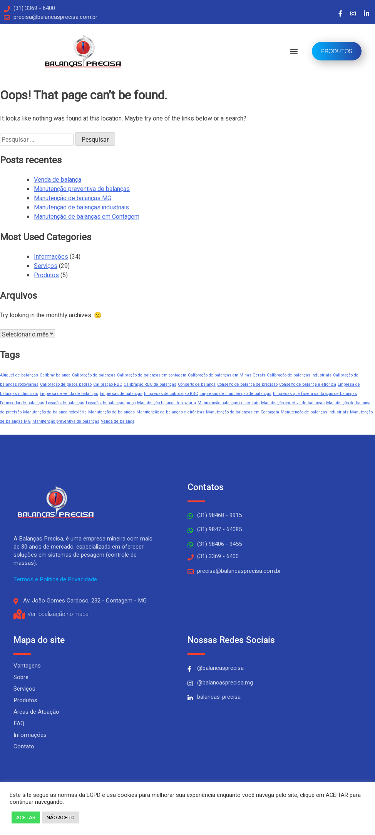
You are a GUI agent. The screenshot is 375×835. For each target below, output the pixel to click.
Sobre (20, 677)
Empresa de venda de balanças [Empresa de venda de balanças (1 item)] (69, 394)
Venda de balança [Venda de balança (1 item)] (117, 421)
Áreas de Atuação (36, 712)
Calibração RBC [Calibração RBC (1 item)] (107, 384)
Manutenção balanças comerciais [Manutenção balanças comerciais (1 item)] (228, 403)
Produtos (46, 275)
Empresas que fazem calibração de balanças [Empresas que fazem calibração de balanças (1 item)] (315, 394)
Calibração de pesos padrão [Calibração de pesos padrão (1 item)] (66, 384)
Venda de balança (57, 179)
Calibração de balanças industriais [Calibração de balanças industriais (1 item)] (299, 375)
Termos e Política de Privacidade (55, 579)
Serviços (45, 266)
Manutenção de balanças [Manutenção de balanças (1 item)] (111, 412)
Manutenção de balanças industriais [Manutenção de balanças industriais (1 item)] (314, 412)
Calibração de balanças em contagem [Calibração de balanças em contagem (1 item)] (151, 375)
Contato (23, 746)
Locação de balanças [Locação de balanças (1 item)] (65, 403)
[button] (293, 51)
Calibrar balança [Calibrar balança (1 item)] (55, 375)
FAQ (18, 723)
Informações (51, 256)
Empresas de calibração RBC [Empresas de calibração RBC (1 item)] (171, 394)
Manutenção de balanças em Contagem (86, 216)
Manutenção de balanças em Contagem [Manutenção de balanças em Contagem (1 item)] (242, 412)
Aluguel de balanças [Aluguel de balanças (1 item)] (19, 375)
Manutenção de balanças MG (72, 198)
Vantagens (27, 665)
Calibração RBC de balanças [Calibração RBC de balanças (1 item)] (150, 384)
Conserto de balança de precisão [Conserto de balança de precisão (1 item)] (247, 384)
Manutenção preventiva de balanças (82, 189)
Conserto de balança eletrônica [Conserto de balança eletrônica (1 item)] (307, 384)
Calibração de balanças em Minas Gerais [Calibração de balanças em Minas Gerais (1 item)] (226, 375)
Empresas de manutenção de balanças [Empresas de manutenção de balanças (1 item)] (235, 394)
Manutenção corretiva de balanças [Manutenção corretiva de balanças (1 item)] (293, 403)
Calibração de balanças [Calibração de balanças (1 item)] (94, 375)
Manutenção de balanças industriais (81, 207)
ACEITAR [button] (25, 817)
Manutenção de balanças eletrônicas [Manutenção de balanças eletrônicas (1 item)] (170, 412)
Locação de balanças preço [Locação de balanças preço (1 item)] (111, 403)
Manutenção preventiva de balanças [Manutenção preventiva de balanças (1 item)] (65, 421)
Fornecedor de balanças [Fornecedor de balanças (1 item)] (22, 403)
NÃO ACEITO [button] (61, 817)
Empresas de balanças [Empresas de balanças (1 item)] (121, 394)
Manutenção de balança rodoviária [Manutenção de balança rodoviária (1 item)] (55, 412)
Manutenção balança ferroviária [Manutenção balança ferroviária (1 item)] (166, 403)
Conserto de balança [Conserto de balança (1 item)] (197, 384)
